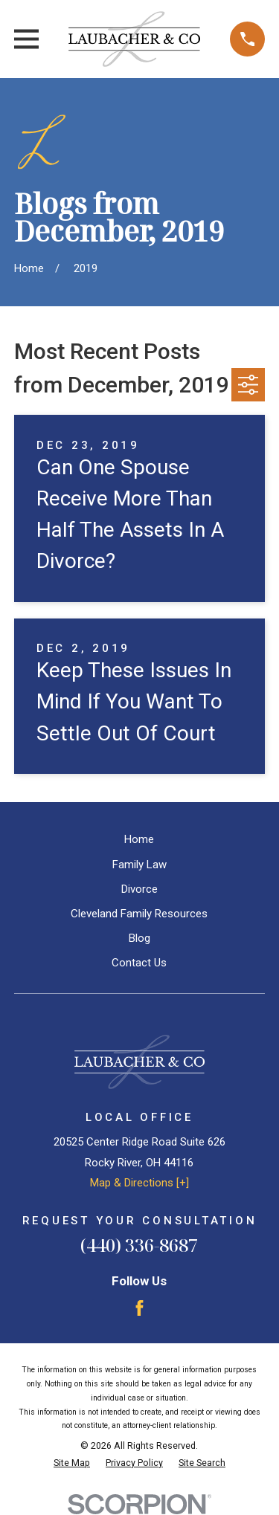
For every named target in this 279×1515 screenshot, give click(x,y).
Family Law (139, 864)
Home (139, 839)
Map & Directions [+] (139, 1182)
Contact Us (139, 962)
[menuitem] (72, 1463)
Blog (139, 938)
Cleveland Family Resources (139, 913)
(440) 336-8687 (139, 1245)
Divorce (139, 889)
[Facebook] (139, 1308)
